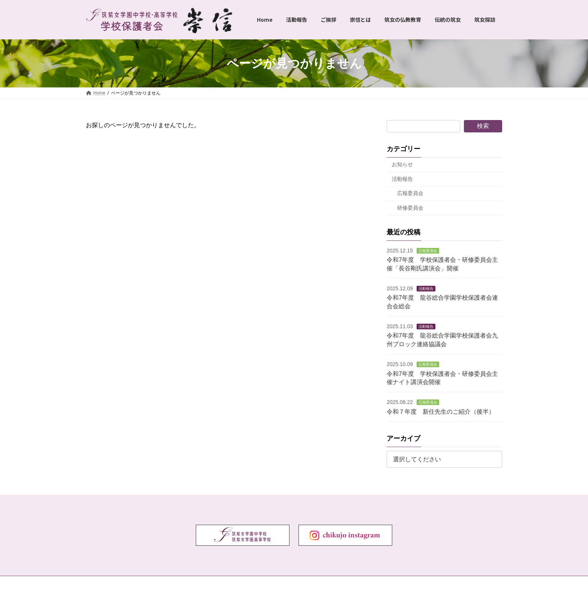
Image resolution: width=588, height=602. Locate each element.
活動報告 (402, 179)
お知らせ (402, 164)
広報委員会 (410, 194)
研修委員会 (410, 208)
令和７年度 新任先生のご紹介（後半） (441, 411)
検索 (483, 126)
